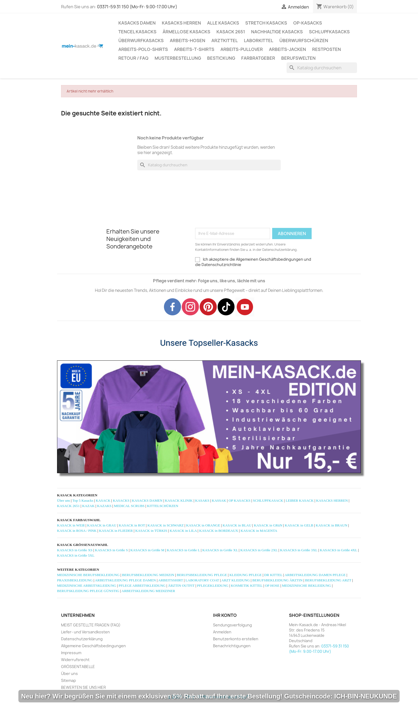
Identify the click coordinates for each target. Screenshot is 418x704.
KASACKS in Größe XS (75, 550)
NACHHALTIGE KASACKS (277, 32)
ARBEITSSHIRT (170, 580)
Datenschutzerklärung (82, 638)
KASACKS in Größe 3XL (298, 550)
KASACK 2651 (230, 32)
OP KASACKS (239, 500)
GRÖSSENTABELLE (78, 666)
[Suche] (322, 67)
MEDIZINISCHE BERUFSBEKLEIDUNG (88, 575)
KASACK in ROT (132, 525)
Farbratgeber (258, 58)
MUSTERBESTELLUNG (178, 58)
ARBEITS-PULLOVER (241, 49)
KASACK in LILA (183, 531)
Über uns (63, 500)
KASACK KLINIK (179, 500)
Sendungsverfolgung (232, 624)
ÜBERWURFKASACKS (141, 40)
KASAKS (202, 500)
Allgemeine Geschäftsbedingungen (93, 645)
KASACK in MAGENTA (259, 531)
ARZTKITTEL (224, 40)
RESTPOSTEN (326, 49)
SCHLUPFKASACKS (329, 32)
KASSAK (219, 500)
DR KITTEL (273, 575)
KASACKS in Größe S (111, 550)
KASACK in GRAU (101, 525)
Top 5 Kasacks (83, 500)
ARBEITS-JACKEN (287, 49)
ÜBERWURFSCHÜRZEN (303, 40)
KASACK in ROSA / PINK (77, 531)
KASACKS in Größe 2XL (259, 550)
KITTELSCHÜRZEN (162, 506)
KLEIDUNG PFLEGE (246, 575)
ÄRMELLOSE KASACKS (186, 32)
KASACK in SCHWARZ (165, 525)
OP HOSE (272, 586)
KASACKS (121, 500)
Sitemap (68, 680)
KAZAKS (104, 506)
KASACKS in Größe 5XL (75, 555)
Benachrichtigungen (232, 645)
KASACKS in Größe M (147, 550)
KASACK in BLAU (237, 525)
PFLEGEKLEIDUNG (212, 586)
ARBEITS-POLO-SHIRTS (143, 49)
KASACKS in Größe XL (220, 550)
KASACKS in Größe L (183, 550)
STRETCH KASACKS (266, 23)
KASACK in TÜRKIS (151, 531)
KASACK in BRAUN (331, 525)
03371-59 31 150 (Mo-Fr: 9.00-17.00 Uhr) (137, 7)
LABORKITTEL (258, 40)
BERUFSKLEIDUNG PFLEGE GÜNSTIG (88, 591)
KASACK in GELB (299, 525)
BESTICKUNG (221, 58)
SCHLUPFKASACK (268, 500)
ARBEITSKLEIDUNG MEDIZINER (148, 591)
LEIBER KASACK (300, 500)
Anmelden (222, 631)
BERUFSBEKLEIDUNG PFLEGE (202, 575)
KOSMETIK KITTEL (246, 586)
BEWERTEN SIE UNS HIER (83, 687)
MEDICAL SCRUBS (129, 506)
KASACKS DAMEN (137, 23)
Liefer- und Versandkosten (85, 631)
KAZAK (88, 506)
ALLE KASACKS (223, 23)
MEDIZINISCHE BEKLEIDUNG (306, 586)
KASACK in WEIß (71, 525)
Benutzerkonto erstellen (235, 638)
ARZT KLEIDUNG (235, 580)
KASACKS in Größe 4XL (338, 550)
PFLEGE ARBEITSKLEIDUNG (142, 586)
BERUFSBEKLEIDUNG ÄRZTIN (277, 580)
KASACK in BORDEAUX (218, 531)
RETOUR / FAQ (133, 58)
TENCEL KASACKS (137, 32)
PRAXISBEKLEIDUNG (75, 580)
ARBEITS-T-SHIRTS (194, 49)
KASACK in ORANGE (203, 525)
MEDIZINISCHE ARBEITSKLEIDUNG (86, 586)
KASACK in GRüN (268, 525)
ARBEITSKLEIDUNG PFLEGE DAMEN (125, 580)
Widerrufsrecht (75, 659)
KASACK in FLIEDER (116, 531)
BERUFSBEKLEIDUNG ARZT (328, 580)
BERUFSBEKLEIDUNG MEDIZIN (148, 575)
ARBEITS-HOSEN (187, 40)
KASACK (103, 500)
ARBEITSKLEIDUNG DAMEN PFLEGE (315, 575)
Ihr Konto (225, 615)
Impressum (71, 652)
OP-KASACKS (307, 23)
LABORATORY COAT (202, 580)
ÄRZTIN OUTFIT (181, 586)
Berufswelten (298, 58)
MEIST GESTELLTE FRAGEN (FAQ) (90, 624)
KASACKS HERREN (181, 23)
